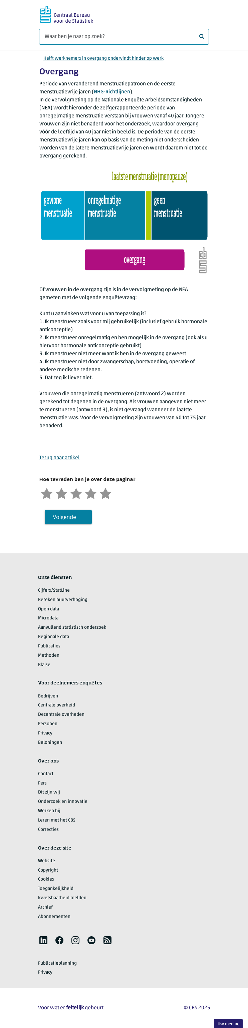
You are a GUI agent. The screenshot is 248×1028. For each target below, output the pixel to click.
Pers (42, 783)
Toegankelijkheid (55, 889)
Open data (48, 609)
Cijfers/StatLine (54, 590)
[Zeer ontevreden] (46, 493)
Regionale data (53, 637)
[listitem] (43, 940)
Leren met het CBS (56, 820)
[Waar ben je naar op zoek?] (124, 37)
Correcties (48, 830)
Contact (45, 774)
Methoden (48, 655)
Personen (47, 724)
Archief (45, 907)
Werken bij (49, 811)
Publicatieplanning (57, 963)
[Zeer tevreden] (105, 493)
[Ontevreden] (61, 493)
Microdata (48, 618)
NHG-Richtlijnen (112, 92)
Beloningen (50, 742)
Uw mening (228, 1024)
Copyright (48, 870)
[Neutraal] (76, 493)
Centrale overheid (56, 705)
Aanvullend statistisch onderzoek (72, 627)
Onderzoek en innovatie (62, 802)
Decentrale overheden (61, 714)
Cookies (46, 879)
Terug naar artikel (59, 458)
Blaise (44, 665)
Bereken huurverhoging (62, 600)
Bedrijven (48, 696)
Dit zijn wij (49, 792)
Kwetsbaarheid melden (62, 898)
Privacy (45, 733)
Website (46, 861)
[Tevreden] (90, 493)
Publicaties (49, 646)
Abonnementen (54, 917)
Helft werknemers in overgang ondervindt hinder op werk (103, 58)
